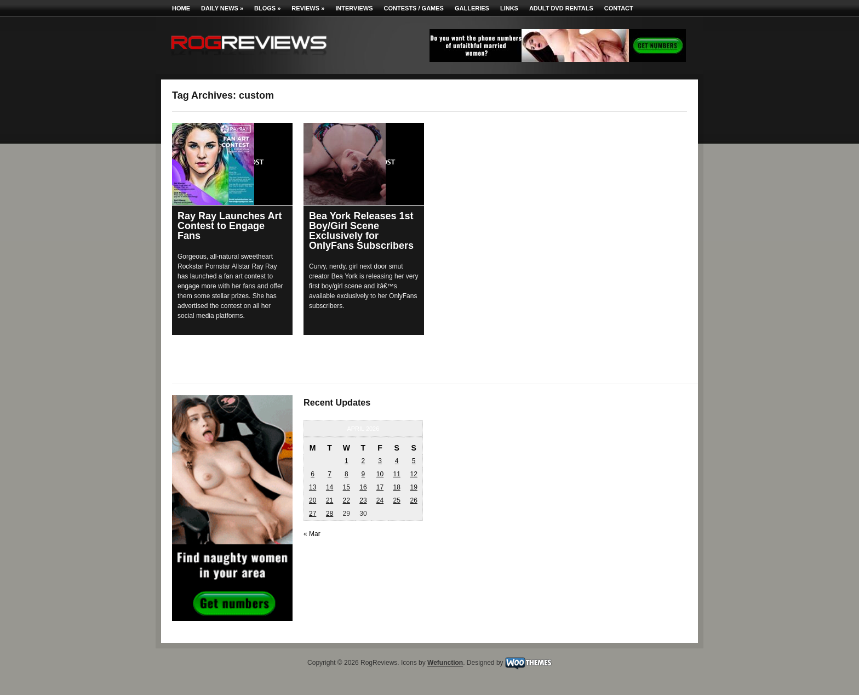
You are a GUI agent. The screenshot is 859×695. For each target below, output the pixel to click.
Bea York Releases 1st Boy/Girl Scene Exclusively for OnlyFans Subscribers (361, 230)
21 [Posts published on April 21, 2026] (329, 500)
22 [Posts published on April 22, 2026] (346, 500)
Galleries (472, 8)
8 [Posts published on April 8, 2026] (346, 474)
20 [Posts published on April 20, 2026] (312, 500)
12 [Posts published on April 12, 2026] (413, 474)
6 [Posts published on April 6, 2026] (312, 474)
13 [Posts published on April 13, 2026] (312, 487)
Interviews (354, 8)
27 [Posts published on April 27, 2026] (312, 513)
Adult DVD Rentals (561, 8)
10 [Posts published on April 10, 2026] (379, 474)
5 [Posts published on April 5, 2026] (414, 461)
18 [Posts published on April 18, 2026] (396, 487)
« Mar (311, 534)
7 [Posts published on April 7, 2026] (329, 474)
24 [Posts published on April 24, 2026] (379, 500)
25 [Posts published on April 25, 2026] (396, 500)
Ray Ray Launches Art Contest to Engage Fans (229, 225)
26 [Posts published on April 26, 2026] (413, 500)
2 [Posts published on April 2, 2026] (363, 461)
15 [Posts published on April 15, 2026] (346, 487)
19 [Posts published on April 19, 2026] (413, 487)
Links (509, 8)
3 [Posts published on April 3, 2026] (380, 461)
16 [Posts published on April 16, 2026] (362, 487)
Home (181, 8)
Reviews (307, 8)
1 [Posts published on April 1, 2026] (346, 461)
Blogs (267, 8)
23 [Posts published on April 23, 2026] (362, 500)
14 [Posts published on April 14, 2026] (329, 487)
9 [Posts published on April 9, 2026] (363, 474)
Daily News (222, 8)
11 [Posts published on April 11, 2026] (396, 474)
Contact (618, 8)
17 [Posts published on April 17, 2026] (379, 487)
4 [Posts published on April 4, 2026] (397, 461)
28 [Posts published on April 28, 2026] (329, 513)
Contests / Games (414, 8)
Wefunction (445, 663)
